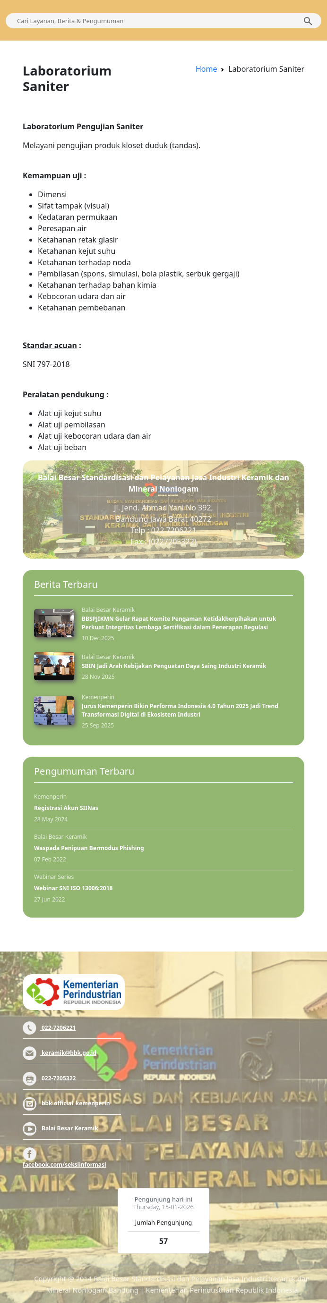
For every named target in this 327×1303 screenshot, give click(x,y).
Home (206, 69)
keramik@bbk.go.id (59, 1053)
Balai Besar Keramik (60, 1128)
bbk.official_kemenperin (66, 1103)
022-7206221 (49, 1028)
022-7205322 (49, 1078)
